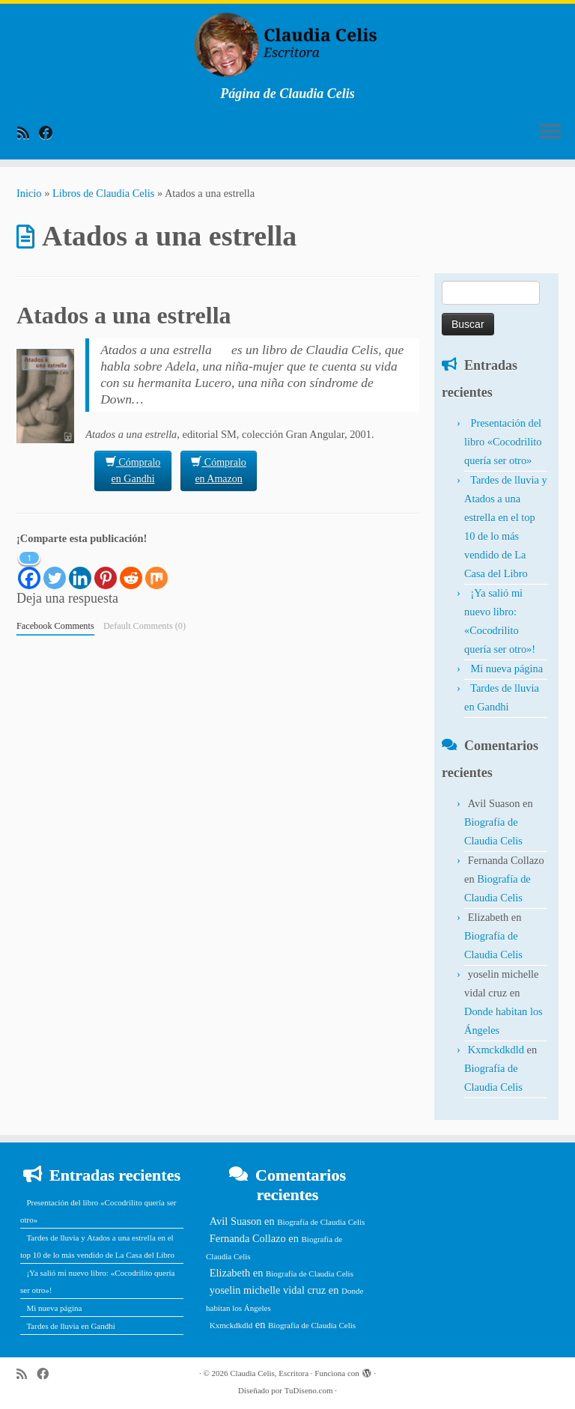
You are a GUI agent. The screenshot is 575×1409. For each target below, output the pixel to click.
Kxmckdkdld (496, 1050)
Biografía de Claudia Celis (321, 1221)
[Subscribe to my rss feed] (28, 133)
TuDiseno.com (309, 1390)
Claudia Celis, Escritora (269, 1373)
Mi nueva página (506, 669)
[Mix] (156, 569)
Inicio (29, 193)
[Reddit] (131, 569)
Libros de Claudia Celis (103, 193)
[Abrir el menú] (550, 132)
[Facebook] (29, 569)
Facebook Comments (55, 626)
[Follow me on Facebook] (51, 133)
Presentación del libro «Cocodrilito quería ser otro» (503, 441)
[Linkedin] (80, 569)
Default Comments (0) (144, 626)
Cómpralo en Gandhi (133, 469)
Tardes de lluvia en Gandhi (70, 1325)
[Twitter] (54, 569)
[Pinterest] (105, 569)
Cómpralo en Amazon (218, 469)
